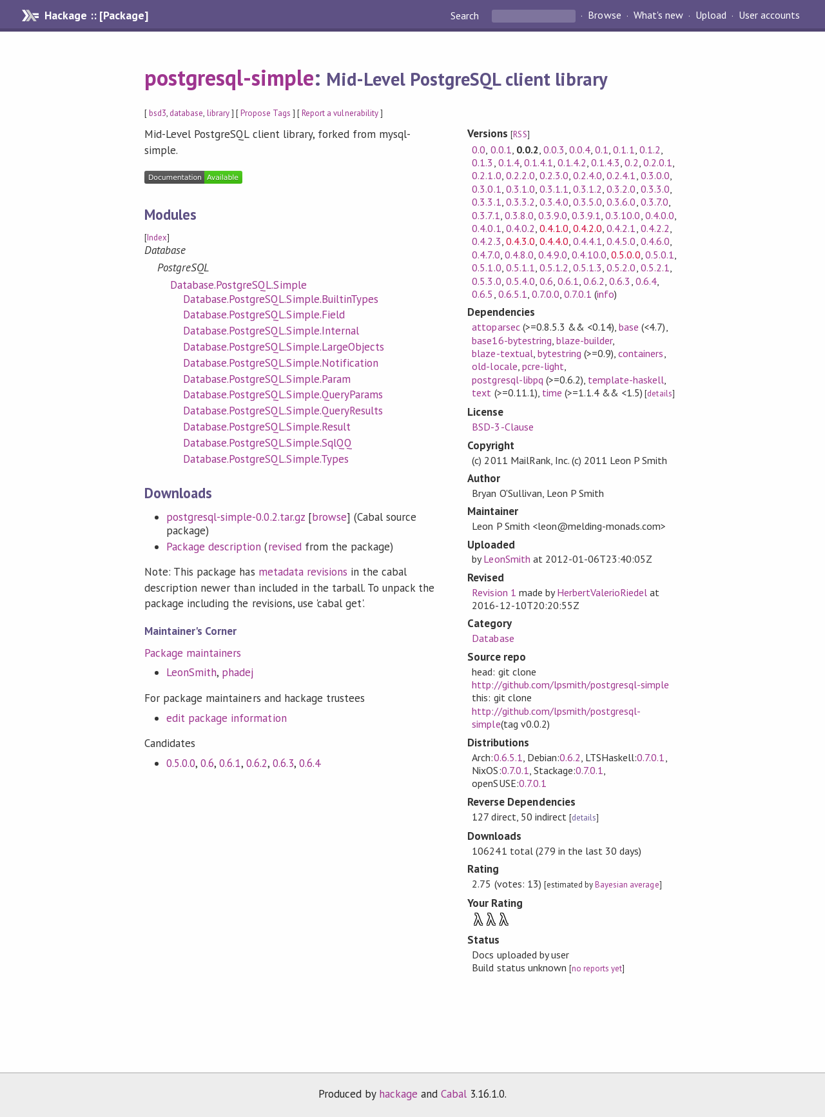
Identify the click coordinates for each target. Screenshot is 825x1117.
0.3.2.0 (621, 188)
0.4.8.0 (519, 254)
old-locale (494, 366)
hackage (398, 1094)
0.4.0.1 (486, 228)
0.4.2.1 (621, 228)
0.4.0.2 (520, 228)
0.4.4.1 (587, 241)
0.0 (478, 149)
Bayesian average (627, 884)
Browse (604, 15)
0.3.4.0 (553, 201)
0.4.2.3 (486, 241)
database (186, 113)
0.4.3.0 (520, 241)
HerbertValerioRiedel (602, 592)
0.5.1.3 (587, 267)
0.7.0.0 (545, 293)
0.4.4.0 (553, 241)
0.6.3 (283, 763)
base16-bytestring (511, 340)
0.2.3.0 (553, 175)
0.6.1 (229, 763)
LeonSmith (191, 672)
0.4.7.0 (486, 254)
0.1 (601, 149)
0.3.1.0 (520, 188)
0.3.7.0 (654, 201)
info (605, 293)
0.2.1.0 (486, 175)
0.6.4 (309, 763)
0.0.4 (579, 149)
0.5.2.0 (621, 267)
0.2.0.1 (657, 162)
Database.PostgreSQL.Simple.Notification (280, 363)
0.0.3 (554, 149)
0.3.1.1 (553, 188)
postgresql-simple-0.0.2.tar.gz (235, 517)
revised (285, 546)
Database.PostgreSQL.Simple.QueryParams (283, 394)
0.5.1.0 (486, 267)
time (552, 392)
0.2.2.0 (520, 175)
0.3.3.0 (655, 188)
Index (157, 237)
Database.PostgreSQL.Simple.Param (267, 379)
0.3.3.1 (486, 201)
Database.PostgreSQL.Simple (238, 285)
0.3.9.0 (552, 215)
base (629, 326)
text (481, 392)
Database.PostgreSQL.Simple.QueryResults (283, 410)
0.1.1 (623, 149)
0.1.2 (650, 149)
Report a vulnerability (340, 113)
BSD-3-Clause (502, 426)
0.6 (207, 763)
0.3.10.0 (622, 215)
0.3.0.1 (486, 188)
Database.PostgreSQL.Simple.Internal (271, 331)
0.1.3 (482, 162)
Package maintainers (192, 653)
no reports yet (597, 968)
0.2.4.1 (621, 175)
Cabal (454, 1094)
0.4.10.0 (589, 254)
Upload (710, 15)
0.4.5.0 (621, 241)
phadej (237, 672)
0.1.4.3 (605, 162)
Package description (213, 546)
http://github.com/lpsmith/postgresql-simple (570, 684)
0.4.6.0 (655, 241)
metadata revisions (302, 572)
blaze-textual (502, 353)
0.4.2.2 (655, 228)
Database (493, 638)
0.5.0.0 (180, 763)
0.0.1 (501, 149)
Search (466, 15)
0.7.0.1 (578, 293)
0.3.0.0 (655, 175)
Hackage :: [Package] (96, 15)
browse (329, 517)
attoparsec (495, 326)
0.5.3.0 (486, 281)
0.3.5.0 (587, 201)
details (659, 393)
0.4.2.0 (587, 228)
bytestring (559, 353)
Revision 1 (494, 592)
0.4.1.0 (553, 228)
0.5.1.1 (520, 267)
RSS (520, 134)
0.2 (631, 162)
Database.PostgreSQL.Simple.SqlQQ (267, 443)
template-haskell (626, 379)
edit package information (226, 718)
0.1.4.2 (572, 162)
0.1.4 (508, 162)
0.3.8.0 (519, 215)
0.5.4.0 (520, 281)
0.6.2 (256, 763)
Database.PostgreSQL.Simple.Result (267, 427)
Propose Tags (265, 113)
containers (640, 353)
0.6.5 (482, 293)
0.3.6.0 (621, 201)
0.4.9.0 (552, 254)
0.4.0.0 (659, 215)
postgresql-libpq (507, 379)
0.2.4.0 (587, 175)
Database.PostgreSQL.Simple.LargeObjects (283, 347)
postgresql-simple (229, 77)
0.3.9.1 (586, 215)
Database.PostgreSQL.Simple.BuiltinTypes (280, 299)
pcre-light (543, 366)
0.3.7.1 (486, 215)
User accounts (769, 15)
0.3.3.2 (520, 201)
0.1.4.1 (538, 162)
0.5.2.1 (655, 267)
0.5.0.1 (659, 254)
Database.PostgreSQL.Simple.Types (266, 459)
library (218, 113)
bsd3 (157, 113)
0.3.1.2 (587, 188)
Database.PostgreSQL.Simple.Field (264, 314)
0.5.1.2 (553, 267)
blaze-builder (584, 340)
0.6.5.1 (512, 293)
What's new (658, 15)
